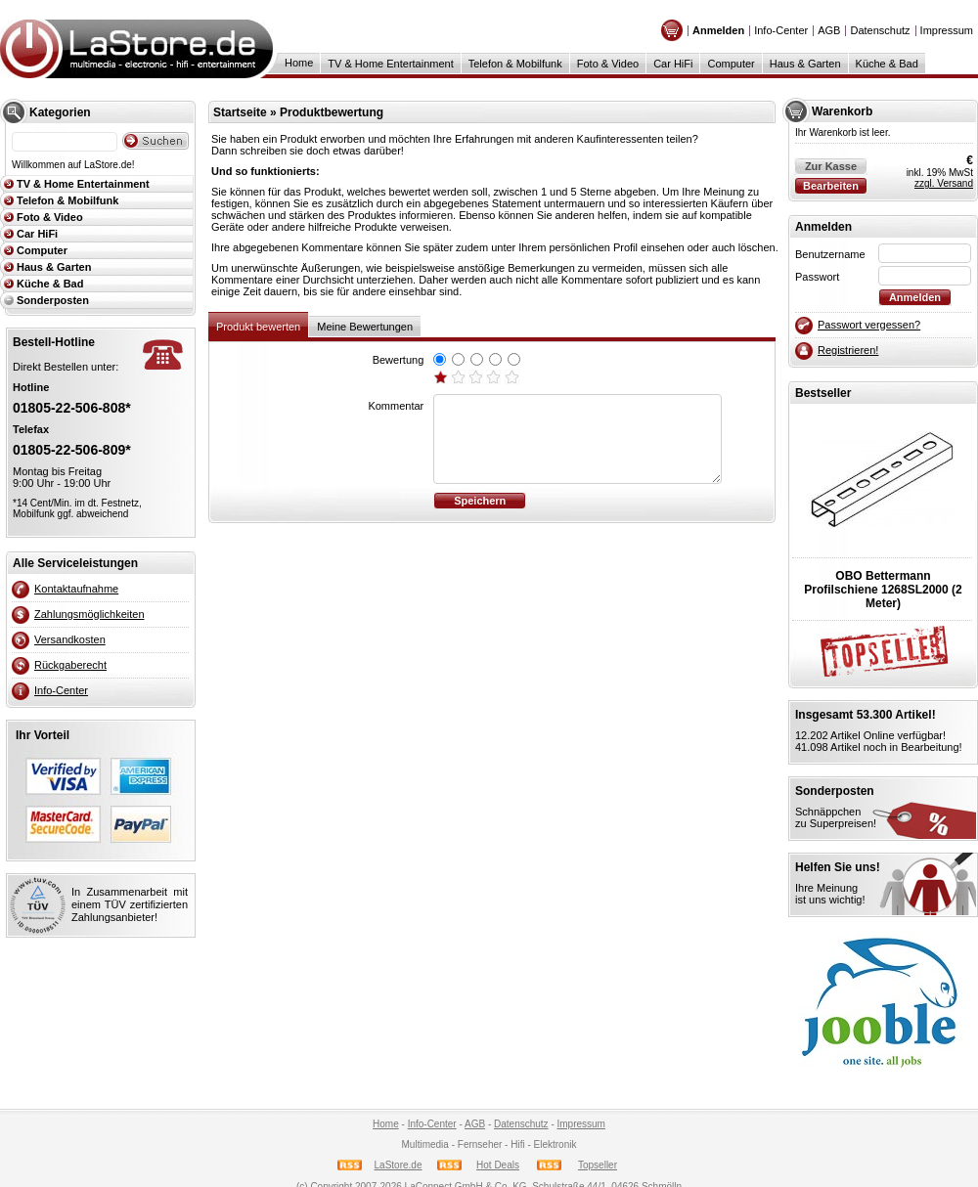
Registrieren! (848, 350)
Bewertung (398, 360)
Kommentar (395, 406)
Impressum (946, 30)
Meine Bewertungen (365, 326)
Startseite (240, 112)
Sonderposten (53, 300)
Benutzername (830, 254)
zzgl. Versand (943, 183)
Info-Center (781, 30)
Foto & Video (608, 63)
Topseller (597, 1165)
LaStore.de (398, 1165)
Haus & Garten (805, 63)
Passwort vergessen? (869, 324)
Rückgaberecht (70, 665)
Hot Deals (497, 1165)
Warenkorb (842, 111)
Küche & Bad (887, 63)
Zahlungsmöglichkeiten (89, 614)
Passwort (817, 277)
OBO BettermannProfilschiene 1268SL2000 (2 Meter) (882, 589)
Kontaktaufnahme (76, 588)
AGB (829, 30)
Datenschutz (880, 30)
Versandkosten (70, 639)
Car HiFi (672, 63)
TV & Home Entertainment (390, 63)
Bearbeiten (831, 186)
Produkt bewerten (258, 326)
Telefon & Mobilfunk (515, 63)
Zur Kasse (831, 166)
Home (299, 62)
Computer (730, 63)
